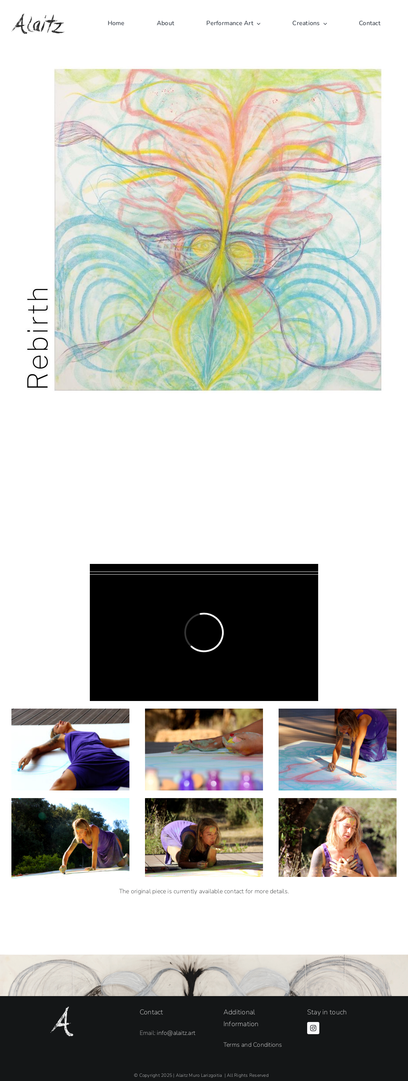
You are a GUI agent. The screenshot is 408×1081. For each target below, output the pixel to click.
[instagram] (313, 1028)
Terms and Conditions (252, 1045)
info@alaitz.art (176, 1033)
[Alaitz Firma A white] (61, 1009)
